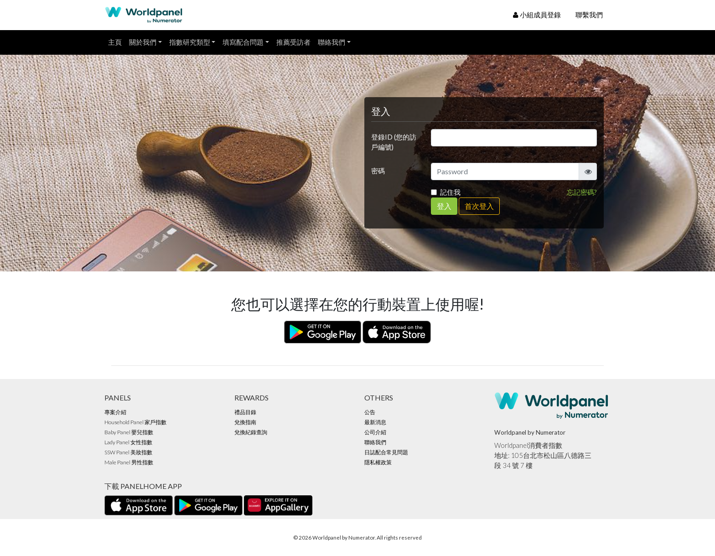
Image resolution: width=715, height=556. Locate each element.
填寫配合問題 (243, 42)
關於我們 (142, 42)
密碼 (378, 171)
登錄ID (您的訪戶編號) (393, 142)
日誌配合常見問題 (386, 452)
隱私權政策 (378, 462)
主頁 (115, 42)
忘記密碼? (582, 192)
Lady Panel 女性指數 (128, 442)
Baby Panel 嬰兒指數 (128, 432)
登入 (444, 206)
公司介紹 (375, 432)
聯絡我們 (331, 42)
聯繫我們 (589, 15)
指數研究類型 (189, 42)
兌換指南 (245, 422)
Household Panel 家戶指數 (135, 422)
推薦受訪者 (293, 42)
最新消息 (375, 422)
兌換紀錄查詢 (250, 432)
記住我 (450, 192)
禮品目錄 (245, 412)
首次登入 (479, 206)
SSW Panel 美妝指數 (128, 452)
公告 (369, 412)
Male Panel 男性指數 (128, 462)
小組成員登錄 (537, 15)
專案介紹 (115, 412)
